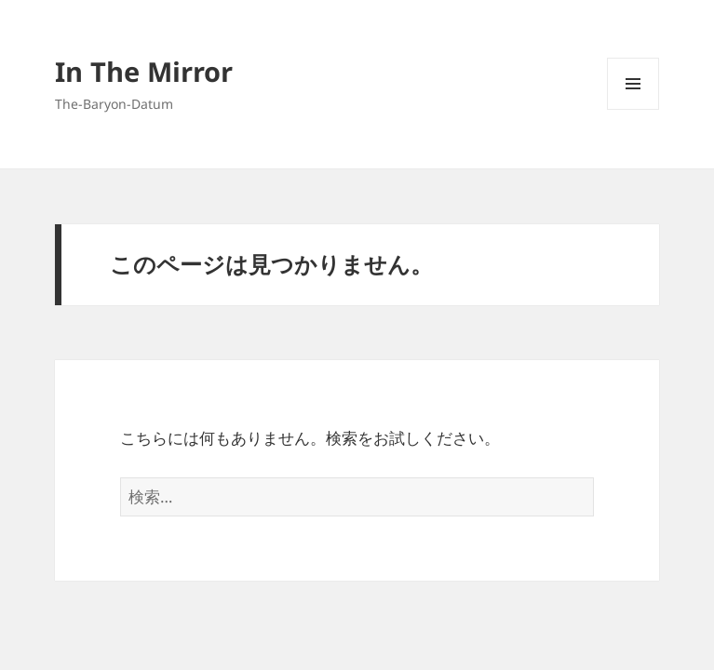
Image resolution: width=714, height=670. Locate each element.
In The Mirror (144, 71)
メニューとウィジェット (633, 109)
